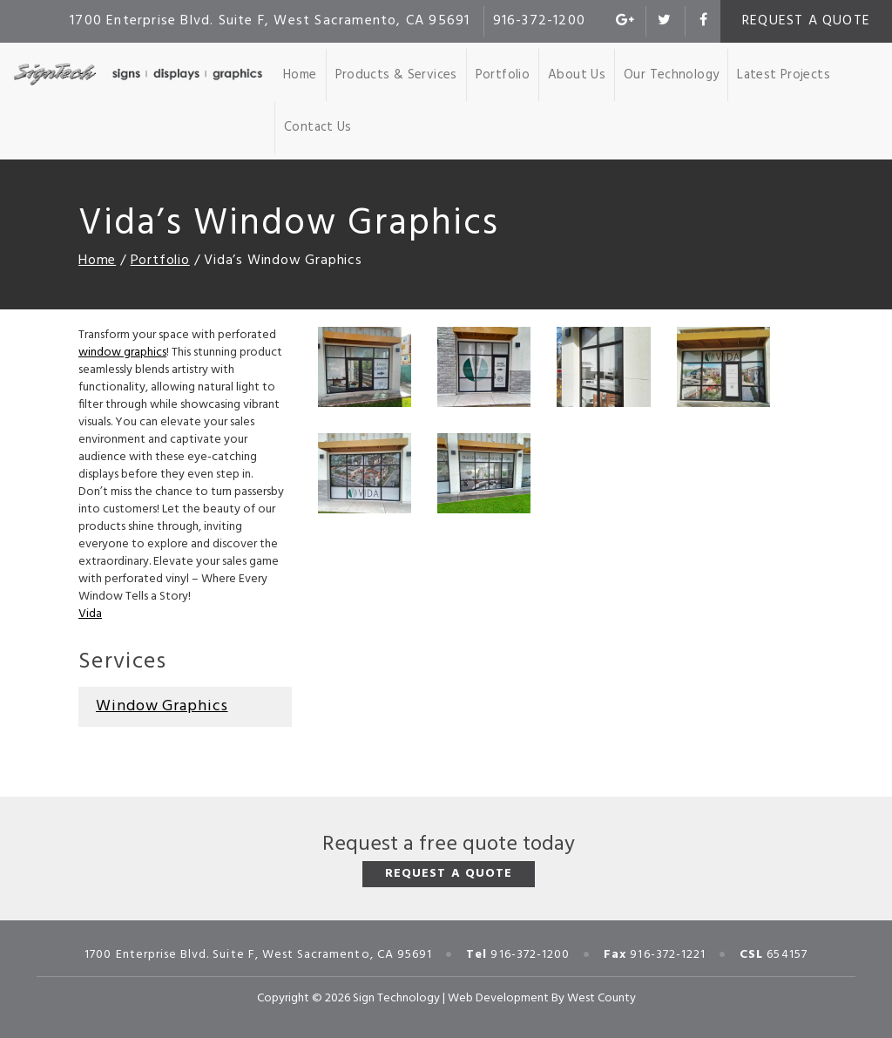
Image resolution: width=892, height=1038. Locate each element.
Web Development (498, 998)
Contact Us (318, 127)
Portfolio (503, 74)
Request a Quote (806, 21)
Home (300, 74)
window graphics (122, 353)
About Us (576, 74)
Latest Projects (783, 74)
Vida (90, 614)
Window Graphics (162, 706)
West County (601, 998)
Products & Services (396, 74)
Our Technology (671, 74)
